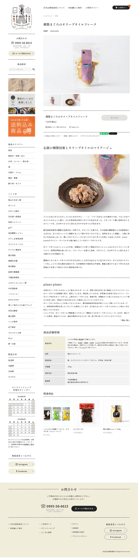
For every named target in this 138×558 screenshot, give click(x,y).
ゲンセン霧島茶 (14, 249)
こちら (85, 345)
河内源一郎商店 (14, 216)
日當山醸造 (12, 310)
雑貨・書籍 (12, 178)
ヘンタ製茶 (12, 321)
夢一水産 (12, 343)
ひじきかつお (78, 427)
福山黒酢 (12, 316)
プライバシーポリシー (81, 537)
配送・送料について (73, 133)
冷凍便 (11, 371)
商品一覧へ (125, 318)
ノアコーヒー (13, 294)
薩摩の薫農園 (13, 272)
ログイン (76, 524)
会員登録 (76, 528)
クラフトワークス (15, 244)
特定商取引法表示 (79, 532)
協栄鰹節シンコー (15, 233)
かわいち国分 (13, 211)
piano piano (13, 299)
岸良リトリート (14, 222)
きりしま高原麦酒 (15, 238)
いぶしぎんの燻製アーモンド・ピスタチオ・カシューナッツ (56, 428)
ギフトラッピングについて (94, 133)
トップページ (48, 16)
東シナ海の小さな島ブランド (20, 305)
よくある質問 (47, 533)
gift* (10, 227)
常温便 (11, 360)
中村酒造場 (12, 288)
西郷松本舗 (12, 260)
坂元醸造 (12, 266)
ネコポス (12, 376)
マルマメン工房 (14, 332)
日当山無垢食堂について (54, 7)
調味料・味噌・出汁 (16, 156)
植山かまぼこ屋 (14, 200)
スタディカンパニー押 (17, 283)
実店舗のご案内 (28, 444)
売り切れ (114, 115)
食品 (10, 150)
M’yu (10, 338)
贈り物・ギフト (14, 183)
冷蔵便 (11, 365)
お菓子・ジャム (14, 172)
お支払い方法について (54, 133)
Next (124, 64)
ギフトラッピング (49, 528)
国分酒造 (12, 255)
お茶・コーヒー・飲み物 (18, 161)
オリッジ (12, 205)
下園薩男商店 (13, 277)
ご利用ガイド (47, 524)
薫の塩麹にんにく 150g (113, 427)
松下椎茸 (12, 327)
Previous (49, 64)
